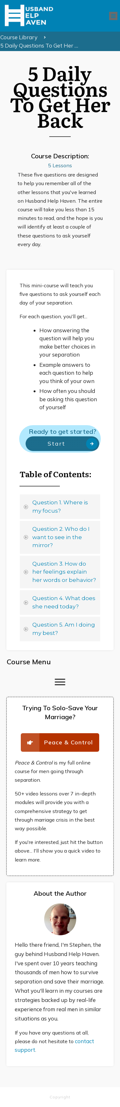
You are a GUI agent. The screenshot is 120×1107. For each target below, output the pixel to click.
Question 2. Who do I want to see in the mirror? (61, 537)
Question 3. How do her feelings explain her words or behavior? (64, 572)
